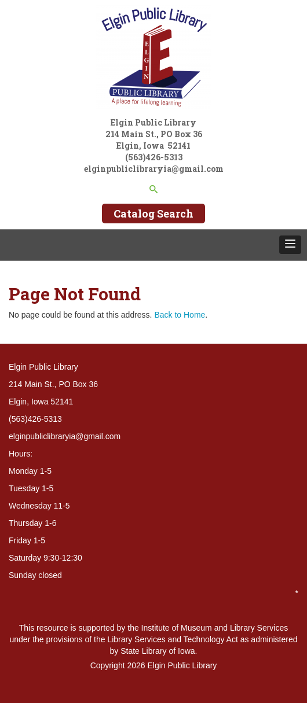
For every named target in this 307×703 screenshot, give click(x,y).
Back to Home (179, 314)
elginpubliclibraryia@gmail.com (154, 168)
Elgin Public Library (182, 665)
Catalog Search (153, 213)
